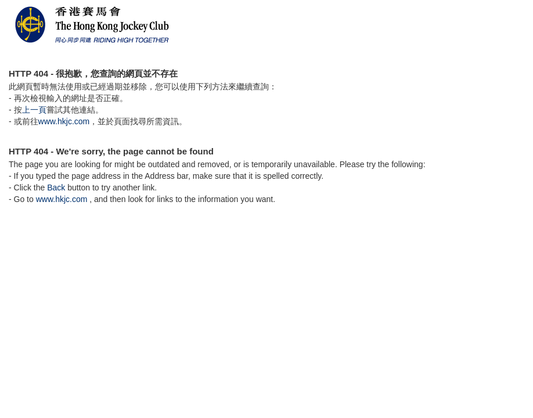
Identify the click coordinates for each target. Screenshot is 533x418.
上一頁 (34, 109)
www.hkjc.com (64, 121)
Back (56, 187)
